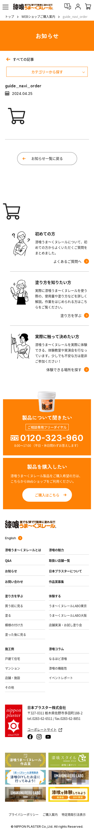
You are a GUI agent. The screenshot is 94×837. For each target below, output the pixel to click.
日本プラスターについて (65, 571)
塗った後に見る (15, 634)
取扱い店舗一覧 (59, 560)
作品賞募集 (56, 581)
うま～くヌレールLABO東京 (68, 606)
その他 (9, 687)
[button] (6, 7)
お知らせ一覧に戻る (47, 158)
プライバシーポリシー (24, 814)
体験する (55, 596)
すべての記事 (20, 59)
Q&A (8, 560)
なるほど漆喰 (58, 659)
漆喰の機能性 (58, 668)
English (13, 538)
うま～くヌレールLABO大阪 (68, 615)
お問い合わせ (14, 581)
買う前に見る (14, 606)
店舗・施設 (12, 678)
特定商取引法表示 (74, 814)
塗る (8, 615)
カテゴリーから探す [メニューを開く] (47, 71)
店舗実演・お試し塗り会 (65, 625)
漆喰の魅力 (56, 550)
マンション (12, 668)
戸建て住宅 (12, 659)
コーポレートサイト (44, 730)
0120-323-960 (51, 438)
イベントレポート (61, 678)
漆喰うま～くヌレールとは (23, 550)
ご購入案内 (50, 814)
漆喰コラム (56, 649)
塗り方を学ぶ (14, 596)
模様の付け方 (14, 625)
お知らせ (11, 571)
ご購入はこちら (47, 494)
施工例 (9, 649)
